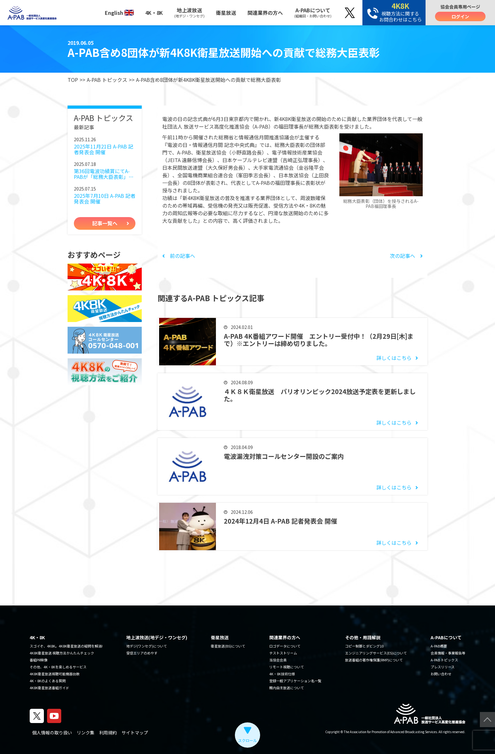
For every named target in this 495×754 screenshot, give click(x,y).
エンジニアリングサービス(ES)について (376, 652)
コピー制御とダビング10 (364, 645)
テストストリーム (283, 652)
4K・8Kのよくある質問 (48, 680)
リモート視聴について (286, 666)
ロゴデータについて (285, 645)
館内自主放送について (286, 687)
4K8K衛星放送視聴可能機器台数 (55, 673)
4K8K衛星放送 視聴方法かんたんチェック (62, 652)
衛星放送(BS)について (228, 645)
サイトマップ (135, 732)
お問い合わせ (441, 673)
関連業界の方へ (265, 12)
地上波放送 (189, 12)
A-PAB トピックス (107, 79)
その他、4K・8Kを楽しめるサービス (58, 666)
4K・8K (154, 12)
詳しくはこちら (394, 358)
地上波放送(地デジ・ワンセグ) (156, 637)
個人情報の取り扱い (52, 732)
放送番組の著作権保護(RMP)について (374, 659)
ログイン (460, 16)
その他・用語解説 (362, 637)
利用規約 (108, 732)
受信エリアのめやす (142, 652)
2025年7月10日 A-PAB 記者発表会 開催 (104, 198)
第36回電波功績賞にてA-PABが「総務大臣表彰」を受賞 (104, 174)
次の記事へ (406, 255)
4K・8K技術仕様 (282, 673)
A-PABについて (312, 12)
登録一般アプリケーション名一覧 (295, 680)
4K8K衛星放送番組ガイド (49, 687)
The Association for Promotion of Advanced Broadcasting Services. (391, 731)
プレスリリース (443, 666)
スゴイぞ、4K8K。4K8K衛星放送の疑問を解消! (66, 645)
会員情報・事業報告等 (448, 652)
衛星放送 (226, 12)
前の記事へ (178, 255)
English (119, 12)
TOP (73, 79)
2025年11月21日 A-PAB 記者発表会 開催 (103, 149)
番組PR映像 (38, 659)
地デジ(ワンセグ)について (146, 645)
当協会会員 (278, 659)
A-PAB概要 (439, 645)
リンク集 (85, 732)
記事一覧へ (104, 223)
